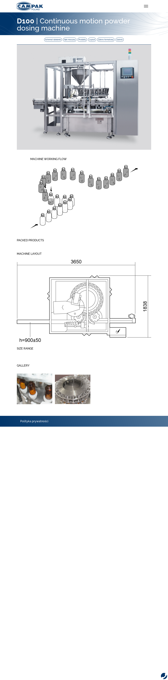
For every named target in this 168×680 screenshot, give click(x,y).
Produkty (82, 40)
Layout (92, 40)
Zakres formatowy (105, 40)
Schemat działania (53, 40)
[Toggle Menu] (146, 6)
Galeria (120, 40)
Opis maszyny (69, 40)
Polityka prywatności (34, 421)
